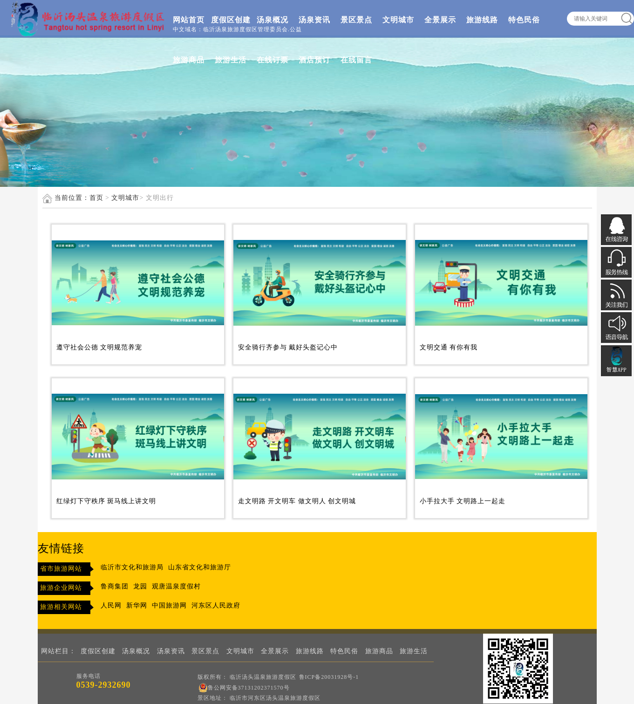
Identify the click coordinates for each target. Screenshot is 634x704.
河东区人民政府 (215, 605)
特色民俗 (524, 20)
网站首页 (189, 20)
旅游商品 (189, 60)
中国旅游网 (169, 605)
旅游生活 (230, 60)
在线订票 (272, 60)
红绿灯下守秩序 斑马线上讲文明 (106, 501)
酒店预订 (314, 60)
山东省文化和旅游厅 (199, 567)
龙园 (140, 586)
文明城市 (398, 20)
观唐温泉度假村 (176, 586)
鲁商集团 (115, 586)
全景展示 (440, 20)
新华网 (136, 605)
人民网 (111, 605)
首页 (96, 197)
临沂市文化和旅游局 (132, 567)
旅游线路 (482, 20)
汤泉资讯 (314, 20)
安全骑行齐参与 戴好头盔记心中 (288, 347)
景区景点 (356, 20)
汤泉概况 (272, 20)
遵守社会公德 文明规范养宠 (99, 347)
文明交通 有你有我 (449, 347)
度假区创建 (231, 20)
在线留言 (356, 60)
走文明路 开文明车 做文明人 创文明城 (297, 501)
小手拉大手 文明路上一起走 (463, 501)
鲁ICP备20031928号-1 (329, 677)
